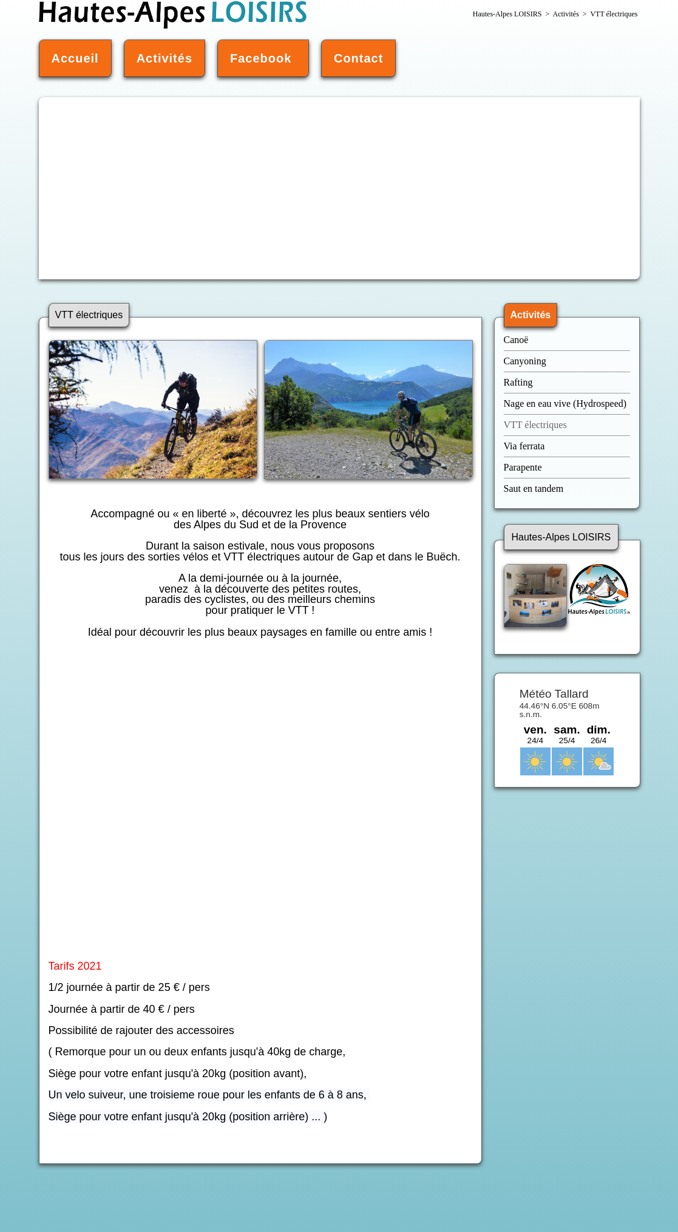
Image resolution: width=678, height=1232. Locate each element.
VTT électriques (536, 425)
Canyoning (525, 361)
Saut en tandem (534, 488)
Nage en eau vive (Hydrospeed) (565, 403)
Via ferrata (524, 446)
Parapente (523, 467)
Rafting (518, 382)
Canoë (517, 340)
